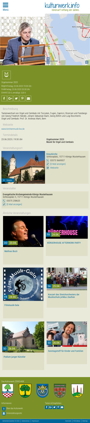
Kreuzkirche (51, 154)
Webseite (54, 167)
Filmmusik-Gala (11, 305)
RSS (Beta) (76, 421)
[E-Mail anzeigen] (58, 164)
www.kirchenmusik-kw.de (12, 129)
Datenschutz (26, 421)
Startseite (68, 421)
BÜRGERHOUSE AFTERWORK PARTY (64, 242)
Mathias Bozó (10, 251)
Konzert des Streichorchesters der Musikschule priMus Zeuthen (63, 295)
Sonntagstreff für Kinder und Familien (65, 351)
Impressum (35, 421)
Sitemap (85, 421)
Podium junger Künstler (14, 357)
